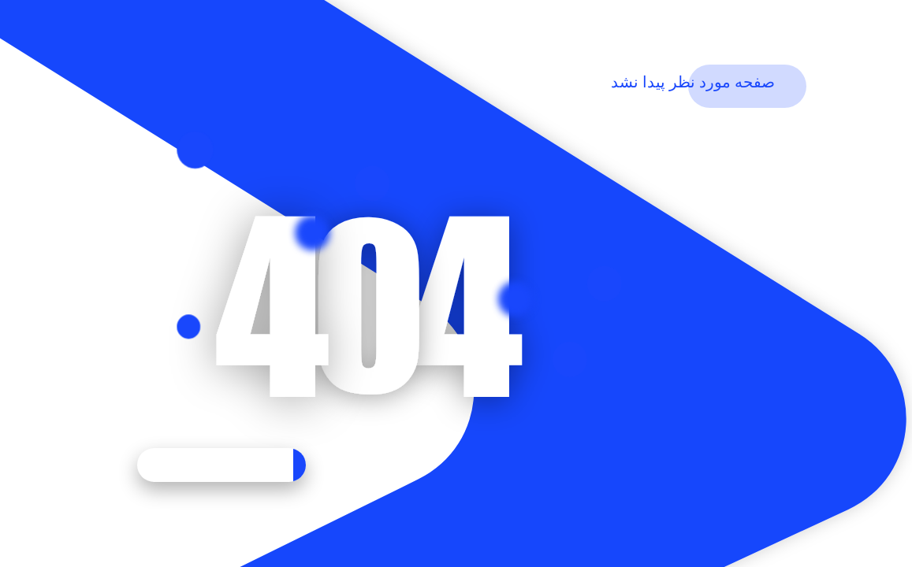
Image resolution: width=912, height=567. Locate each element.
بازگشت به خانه (221, 465)
